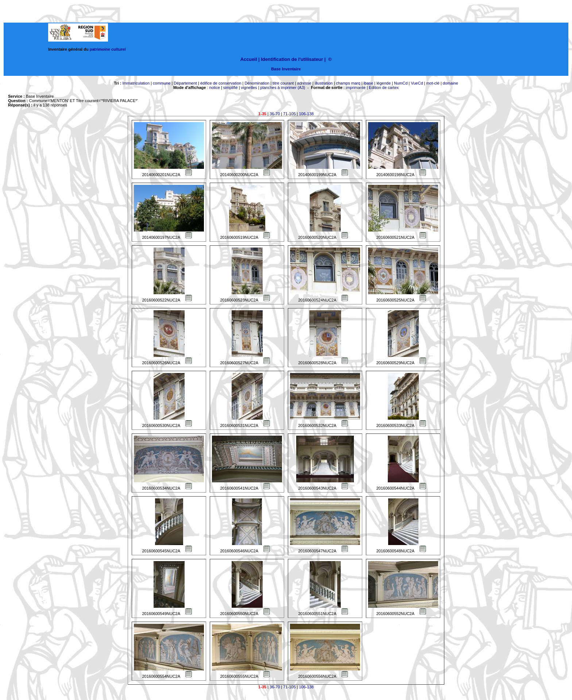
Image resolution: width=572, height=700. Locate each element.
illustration (323, 83)
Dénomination (256, 83)
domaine (450, 83)
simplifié (230, 87)
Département (185, 83)
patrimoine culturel (108, 49)
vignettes (249, 87)
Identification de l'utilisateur (292, 59)
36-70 (275, 114)
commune (161, 83)
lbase (368, 83)
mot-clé (433, 83)
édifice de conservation (220, 83)
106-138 (306, 114)
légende (383, 83)
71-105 (289, 114)
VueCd (417, 83)
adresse (304, 83)
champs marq (348, 83)
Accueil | (250, 59)
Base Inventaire (286, 69)
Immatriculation (136, 83)
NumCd (400, 83)
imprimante (356, 87)
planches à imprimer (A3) (282, 87)
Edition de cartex (384, 87)
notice (214, 87)
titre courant (283, 83)
